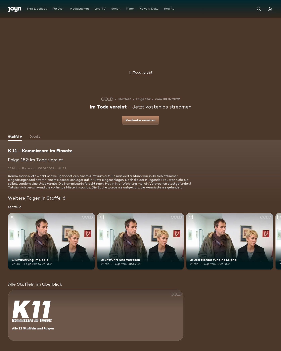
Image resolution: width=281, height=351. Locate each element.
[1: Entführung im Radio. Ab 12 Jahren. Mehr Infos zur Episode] (51, 241)
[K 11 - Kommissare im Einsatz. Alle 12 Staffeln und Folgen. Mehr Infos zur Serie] (95, 315)
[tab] (15, 137)
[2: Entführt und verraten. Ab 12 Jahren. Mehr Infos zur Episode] (140, 241)
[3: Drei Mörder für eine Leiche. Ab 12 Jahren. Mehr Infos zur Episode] (229, 241)
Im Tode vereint (140, 72)
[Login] (270, 8)
